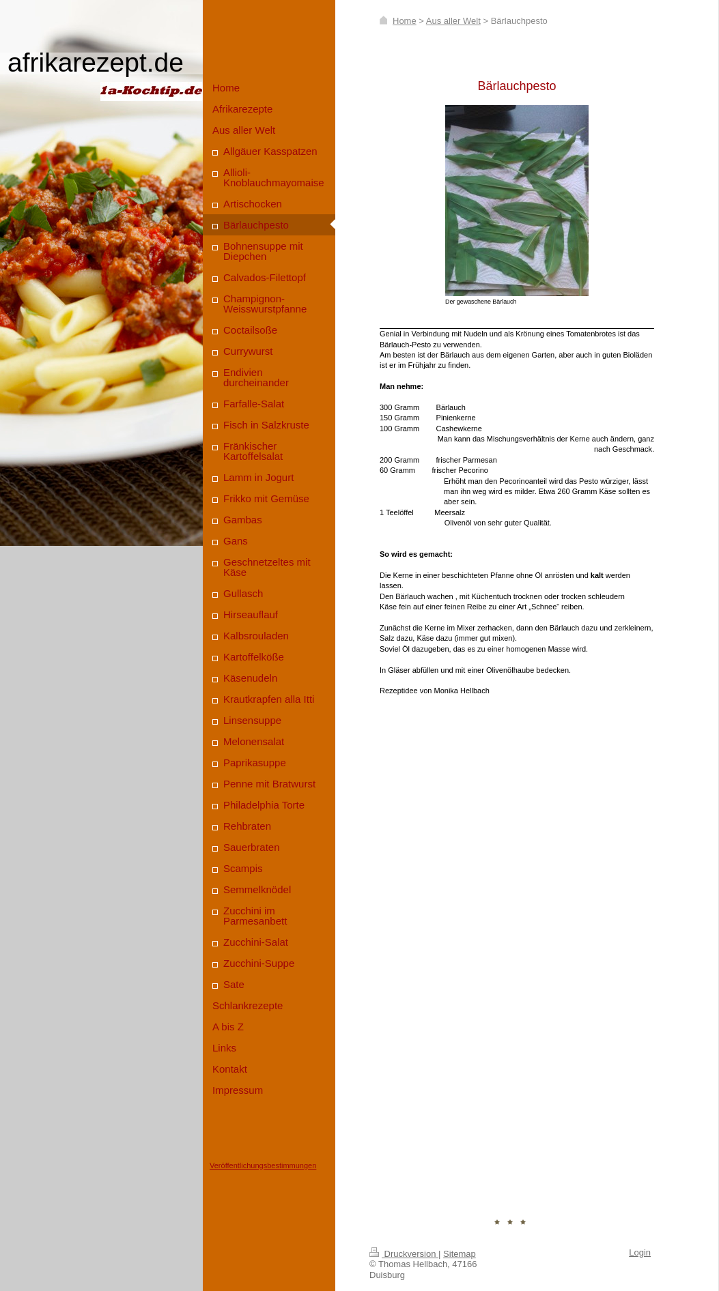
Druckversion (403, 1254)
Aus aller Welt (453, 21)
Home (405, 21)
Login (640, 1252)
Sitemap (459, 1254)
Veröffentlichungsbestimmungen (263, 1165)
